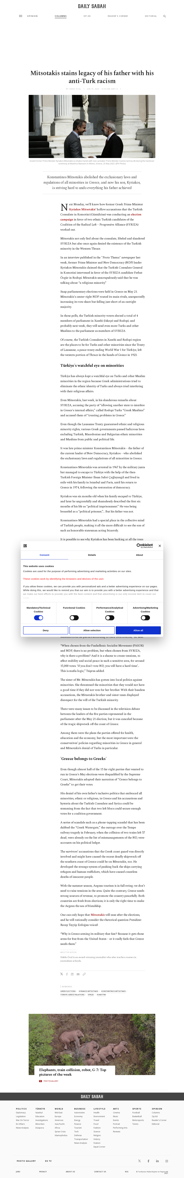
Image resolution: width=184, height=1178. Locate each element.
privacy (43, 1172)
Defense (78, 1135)
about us (71, 1172)
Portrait (116, 1124)
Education (39, 1116)
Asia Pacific (60, 1124)
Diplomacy (21, 1112)
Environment (99, 1116)
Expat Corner (99, 1146)
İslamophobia (61, 1135)
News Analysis (22, 1127)
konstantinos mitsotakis (113, 991)
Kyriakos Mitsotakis (82, 209)
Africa (57, 1127)
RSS (126, 1172)
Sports (136, 1108)
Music (115, 1116)
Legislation (21, 1116)
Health (96, 1112)
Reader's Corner (118, 16)
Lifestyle (99, 1108)
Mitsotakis (98, 915)
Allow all (138, 630)
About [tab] (139, 555)
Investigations (41, 1120)
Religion (97, 1135)
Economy (78, 1116)
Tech (76, 1131)
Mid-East (58, 1112)
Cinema (116, 1112)
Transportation (81, 1139)
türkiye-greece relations (72, 994)
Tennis (135, 1124)
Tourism (78, 1127)
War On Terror (22, 1120)
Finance (77, 1124)
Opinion (32, 16)
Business (80, 1108)
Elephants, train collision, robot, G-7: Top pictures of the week (74, 1072)
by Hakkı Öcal (73, 89)
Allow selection (92, 630)
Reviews (116, 1131)
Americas (59, 1120)
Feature (97, 1143)
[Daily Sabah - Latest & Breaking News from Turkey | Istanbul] (92, 6)
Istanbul (39, 1112)
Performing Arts (120, 1127)
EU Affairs (20, 1124)
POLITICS (21, 1108)
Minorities (39, 1124)
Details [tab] (92, 555)
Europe (58, 1116)
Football (136, 1112)
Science (97, 1131)
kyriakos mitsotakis (88, 991)
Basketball (137, 1116)
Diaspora (39, 1127)
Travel (96, 1120)
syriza (91, 994)
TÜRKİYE (40, 1108)
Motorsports (138, 1120)
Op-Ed (87, 16)
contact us (100, 1172)
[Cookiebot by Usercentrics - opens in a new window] (139, 545)
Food (96, 1124)
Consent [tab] (44, 555)
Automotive (79, 1112)
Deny (46, 630)
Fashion (97, 1127)
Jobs (18, 1172)
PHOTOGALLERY (51, 1081)
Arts (116, 1108)
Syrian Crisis (60, 1131)
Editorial (151, 16)
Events (116, 1120)
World (59, 1108)
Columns (61, 16)
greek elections (68, 991)
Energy (77, 1120)
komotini (101, 994)
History (97, 1139)
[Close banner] (160, 546)
